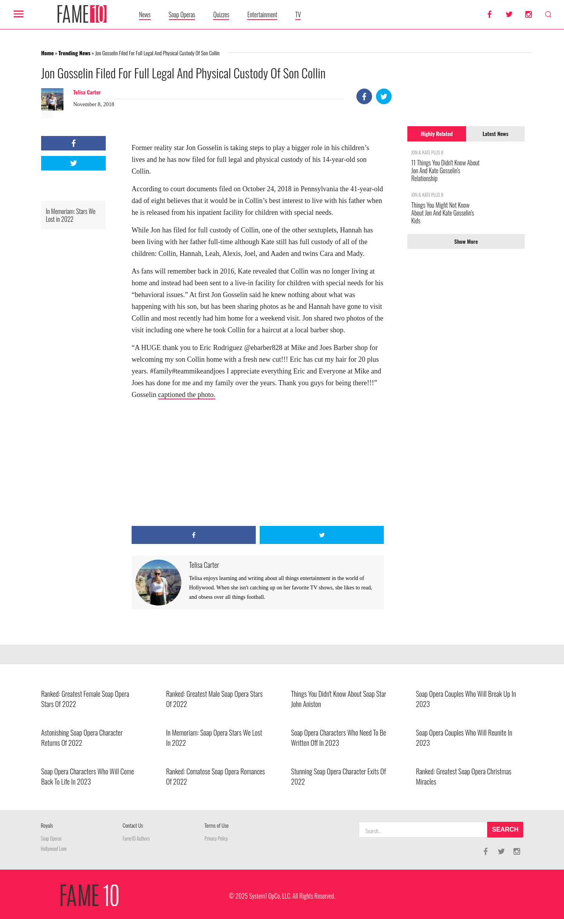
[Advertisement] (258, 463)
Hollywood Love (54, 848)
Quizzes (221, 14)
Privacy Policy (216, 838)
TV (298, 14)
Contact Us (133, 825)
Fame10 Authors (136, 838)
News (145, 14)
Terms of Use (216, 825)
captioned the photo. (186, 395)
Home (47, 53)
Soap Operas (182, 14)
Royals (47, 825)
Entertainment (262, 14)
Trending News (74, 53)
